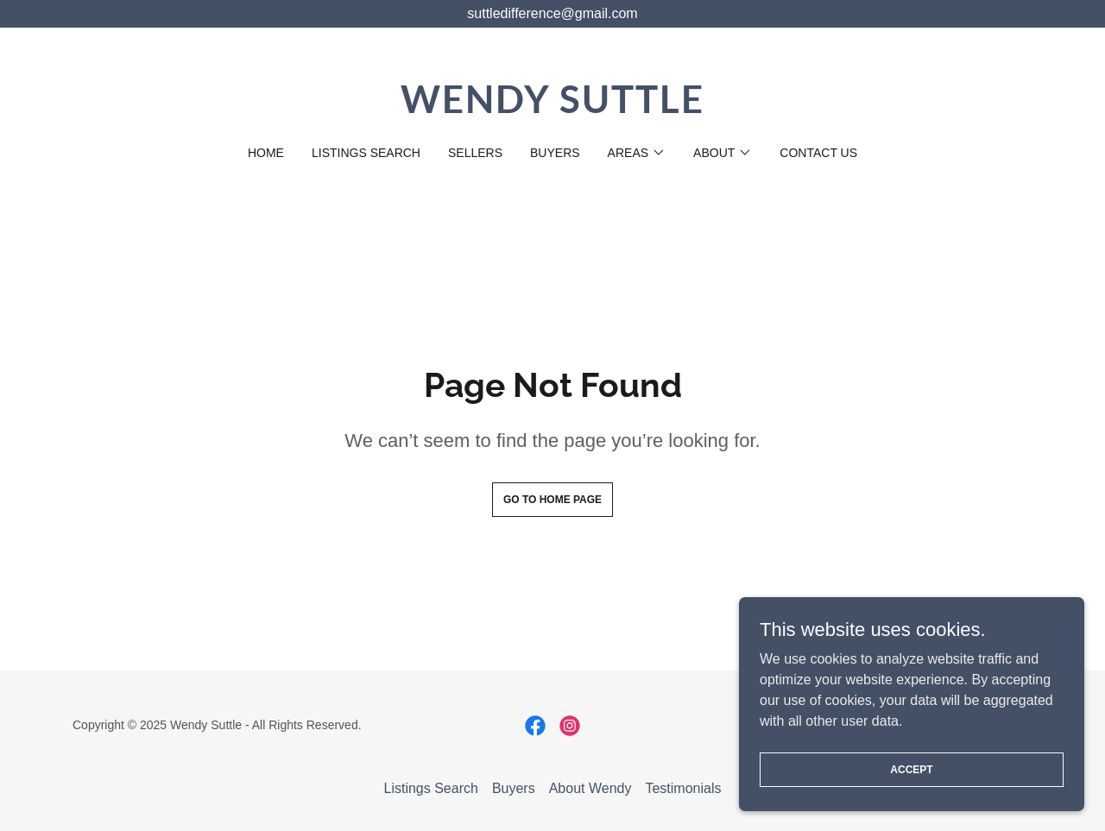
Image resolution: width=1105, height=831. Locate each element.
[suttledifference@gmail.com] (552, 13)
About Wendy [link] (590, 788)
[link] (553, 108)
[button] (637, 152)
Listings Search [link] (366, 153)
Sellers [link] (475, 153)
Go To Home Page (552, 500)
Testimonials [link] (683, 788)
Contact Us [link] (818, 153)
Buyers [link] (555, 153)
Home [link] (266, 153)
